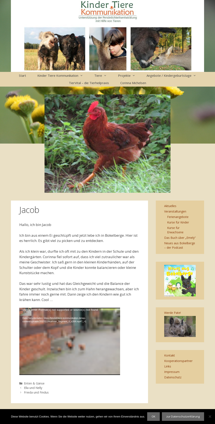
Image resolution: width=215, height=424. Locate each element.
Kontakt (169, 355)
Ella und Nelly (33, 388)
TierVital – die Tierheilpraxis (89, 83)
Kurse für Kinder (178, 222)
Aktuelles (170, 206)
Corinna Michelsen (133, 83)
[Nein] (210, 416)
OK (153, 416)
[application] (69, 341)
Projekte (129, 75)
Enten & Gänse (34, 383)
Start (22, 75)
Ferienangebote (178, 217)
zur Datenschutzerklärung (183, 416)
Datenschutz (172, 377)
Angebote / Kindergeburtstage (174, 75)
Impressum (172, 372)
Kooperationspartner (178, 361)
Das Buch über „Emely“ (180, 238)
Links (167, 366)
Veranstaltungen (175, 211)
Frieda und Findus (36, 392)
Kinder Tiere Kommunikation (63, 75)
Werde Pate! (172, 313)
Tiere (103, 75)
